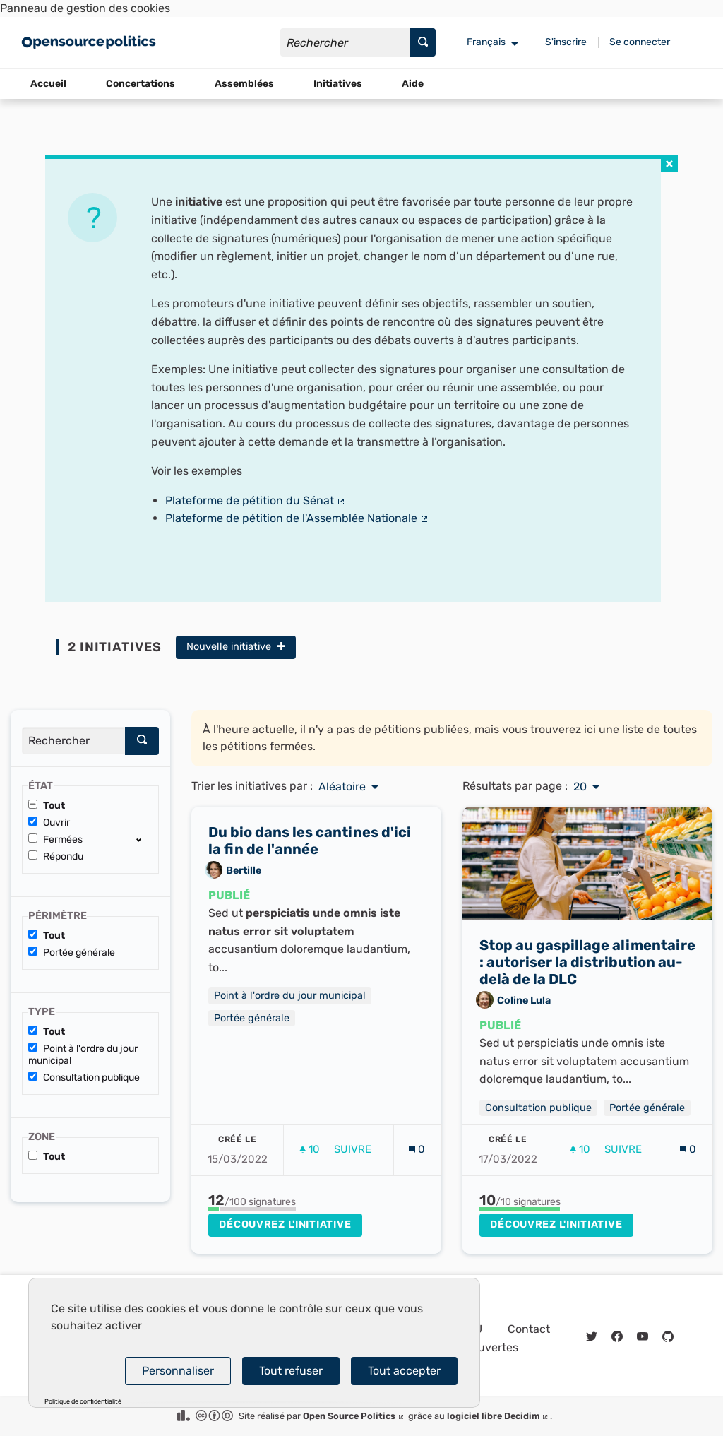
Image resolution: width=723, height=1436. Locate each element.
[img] (669, 163)
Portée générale (71, 953)
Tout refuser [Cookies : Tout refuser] (291, 1370)
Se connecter (639, 42)
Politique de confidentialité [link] (82, 1402)
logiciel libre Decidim (498, 1416)
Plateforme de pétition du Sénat (255, 500)
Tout (46, 806)
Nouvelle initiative (235, 647)
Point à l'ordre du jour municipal (83, 1055)
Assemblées (244, 84)
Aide (413, 84)
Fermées (55, 839)
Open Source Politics (354, 1416)
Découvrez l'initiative (285, 1224)
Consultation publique (84, 1078)
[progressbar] (252, 1209)
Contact (529, 1329)
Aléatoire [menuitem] (342, 787)
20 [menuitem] (580, 787)
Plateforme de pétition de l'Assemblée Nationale (297, 518)
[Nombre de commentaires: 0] (417, 1149)
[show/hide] (144, 839)
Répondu (55, 856)
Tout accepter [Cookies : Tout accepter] (404, 1370)
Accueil (48, 84)
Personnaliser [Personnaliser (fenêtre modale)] (178, 1370)
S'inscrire (566, 42)
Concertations (140, 84)
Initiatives (337, 84)
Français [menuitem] (486, 42)
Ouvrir (49, 823)
